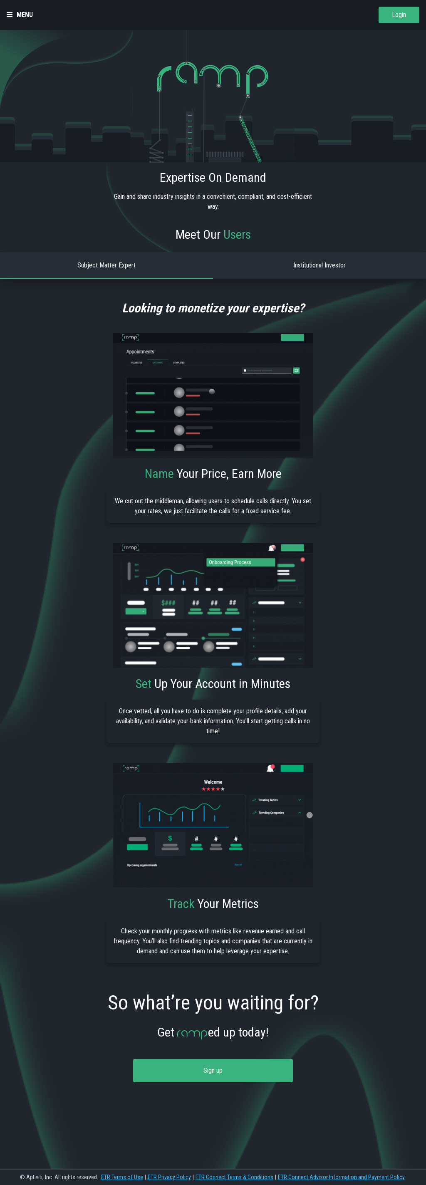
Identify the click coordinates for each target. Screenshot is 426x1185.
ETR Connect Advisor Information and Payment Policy (341, 1177)
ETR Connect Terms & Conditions (234, 1177)
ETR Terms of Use (122, 1177)
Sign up (213, 1070)
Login (399, 15)
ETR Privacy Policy (169, 1177)
